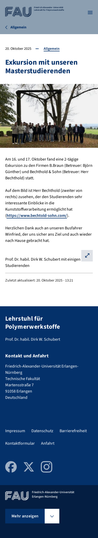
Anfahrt (47, 443)
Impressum (15, 431)
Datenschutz (42, 431)
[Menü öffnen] (90, 12)
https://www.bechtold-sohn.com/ (37, 215)
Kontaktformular (20, 443)
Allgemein (52, 48)
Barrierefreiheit (73, 431)
